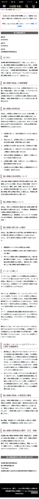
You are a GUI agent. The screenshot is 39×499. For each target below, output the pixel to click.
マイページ (29, 1)
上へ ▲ (34, 492)
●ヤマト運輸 (30, 23)
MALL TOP (4, 1)
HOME (2, 9)
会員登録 (21, 1)
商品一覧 (13, 1)
